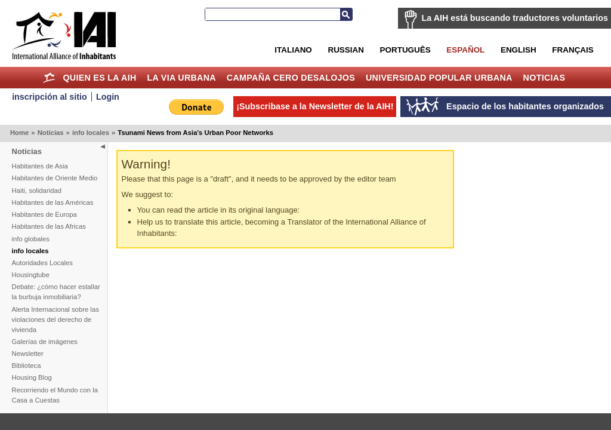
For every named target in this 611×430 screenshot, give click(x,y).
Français (572, 49)
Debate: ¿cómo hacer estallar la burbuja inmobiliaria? (56, 291)
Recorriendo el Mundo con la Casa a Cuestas (55, 395)
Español (465, 49)
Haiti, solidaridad (37, 190)
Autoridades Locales (42, 262)
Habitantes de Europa (44, 214)
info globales (31, 238)
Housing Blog (32, 377)
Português (405, 49)
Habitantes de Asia (40, 166)
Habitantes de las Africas (49, 226)
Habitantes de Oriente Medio (55, 178)
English (518, 49)
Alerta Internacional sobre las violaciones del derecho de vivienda (55, 319)
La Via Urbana (181, 77)
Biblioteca (26, 365)
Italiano (292, 49)
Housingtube (31, 274)
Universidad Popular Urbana (439, 77)
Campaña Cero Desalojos (291, 77)
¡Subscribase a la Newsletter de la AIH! (314, 106)
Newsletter (28, 353)
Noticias (544, 77)
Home (49, 77)
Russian (345, 49)
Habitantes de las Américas (53, 202)
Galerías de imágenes (45, 341)
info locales (90, 132)
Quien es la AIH (99, 77)
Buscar (346, 14)
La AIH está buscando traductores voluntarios (515, 18)
